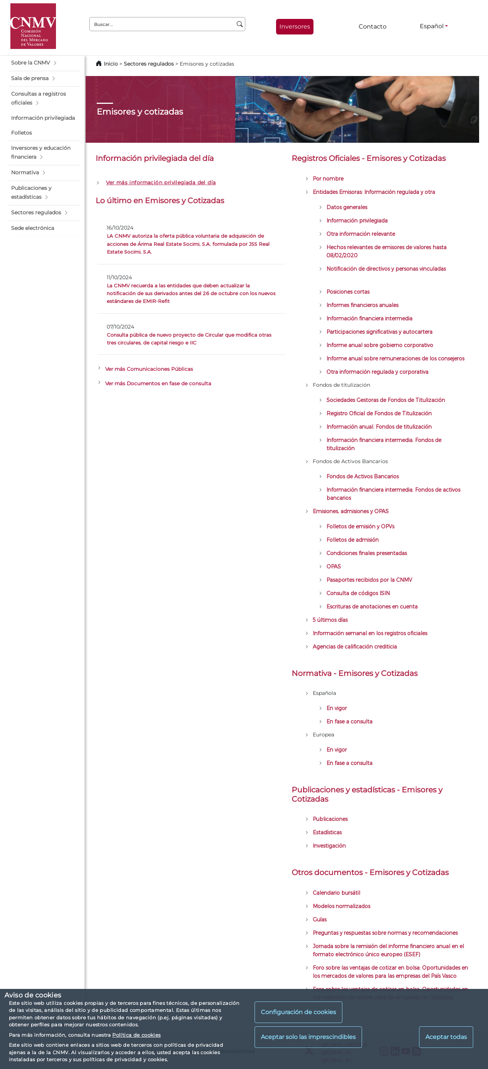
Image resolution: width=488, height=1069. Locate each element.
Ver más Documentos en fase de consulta (158, 383)
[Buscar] (240, 24)
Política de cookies (136, 1035)
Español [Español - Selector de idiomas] (432, 26)
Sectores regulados (149, 63)
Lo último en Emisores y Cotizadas (160, 200)
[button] (44, 63)
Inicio (111, 63)
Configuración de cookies (298, 1012)
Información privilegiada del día (155, 158)
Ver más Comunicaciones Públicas (149, 369)
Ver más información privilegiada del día (161, 182)
